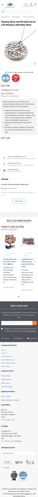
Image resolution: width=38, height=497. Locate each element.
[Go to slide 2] (16, 67)
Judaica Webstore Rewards (10, 400)
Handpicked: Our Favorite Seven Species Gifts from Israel (27, 262)
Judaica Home (5, 17)
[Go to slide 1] (13, 67)
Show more (19, 201)
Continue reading (8, 287)
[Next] (35, 262)
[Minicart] (35, 5)
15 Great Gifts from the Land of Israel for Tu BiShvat (10, 261)
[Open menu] (2, 5)
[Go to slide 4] (21, 67)
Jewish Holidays (5, 366)
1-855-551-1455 (9, 441)
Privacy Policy (31, 331)
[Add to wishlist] (35, 64)
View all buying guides (9, 230)
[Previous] (2, 262)
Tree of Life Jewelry (28, 17)
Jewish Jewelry (16, 17)
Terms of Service (6, 387)
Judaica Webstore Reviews (8, 363)
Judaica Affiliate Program (8, 360)
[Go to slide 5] (24, 67)
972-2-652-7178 (9, 420)
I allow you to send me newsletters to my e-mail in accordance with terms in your (20, 330)
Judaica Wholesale (6, 356)
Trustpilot (6, 467)
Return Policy (5, 383)
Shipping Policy (6, 379)
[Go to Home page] (10, 5)
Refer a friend (6, 396)
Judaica (27, 494)
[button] (19, 45)
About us (3, 350)
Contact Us (4, 353)
